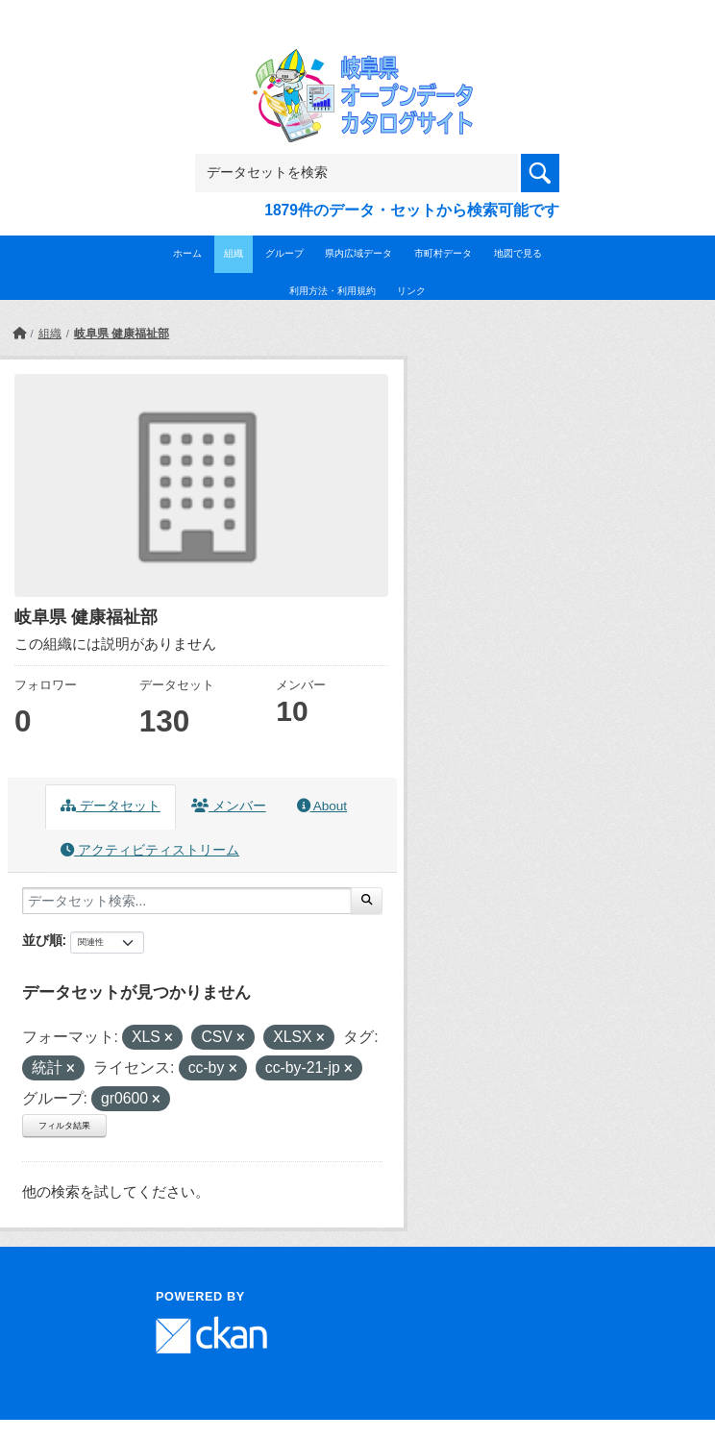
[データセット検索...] (187, 900)
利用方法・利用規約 (332, 290)
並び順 (42, 940)
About (322, 806)
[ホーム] (19, 333)
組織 (233, 253)
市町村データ (443, 253)
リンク (411, 290)
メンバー (228, 806)
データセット (110, 806)
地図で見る (518, 253)
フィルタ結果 (64, 1125)
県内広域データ (358, 253)
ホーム (187, 253)
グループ (284, 253)
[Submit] (366, 900)
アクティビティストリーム (150, 850)
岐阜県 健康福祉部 (121, 333)
